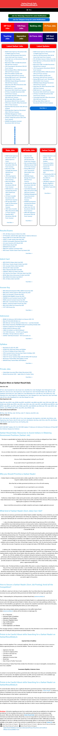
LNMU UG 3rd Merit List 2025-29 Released (13, 331)
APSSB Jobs (18, 403)
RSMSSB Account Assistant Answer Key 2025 (14, 298)
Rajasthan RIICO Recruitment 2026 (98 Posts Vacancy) (10, 216)
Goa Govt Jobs (12, 392)
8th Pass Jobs (3, 413)
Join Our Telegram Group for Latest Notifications (29, 20)
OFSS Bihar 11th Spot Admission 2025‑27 (13, 334)
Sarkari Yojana (48, 151)
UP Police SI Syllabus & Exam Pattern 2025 (13, 352)
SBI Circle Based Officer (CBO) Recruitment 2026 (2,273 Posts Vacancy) (30, 165)
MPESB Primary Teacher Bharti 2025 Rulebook (14, 361)
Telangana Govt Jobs (36, 396)
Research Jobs (6, 422)
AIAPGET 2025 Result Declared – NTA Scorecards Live (17, 336)
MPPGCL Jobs (54, 405)
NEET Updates (9, 427)
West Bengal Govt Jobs (28, 398)
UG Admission (39, 427)
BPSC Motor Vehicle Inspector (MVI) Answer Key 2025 (16, 293)
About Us (15, 727)
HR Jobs (18, 420)
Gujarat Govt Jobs (20, 392)
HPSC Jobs (23, 405)
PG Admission (47, 427)
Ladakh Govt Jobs (21, 394)
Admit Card (5, 260)
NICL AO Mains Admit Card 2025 (11, 279)
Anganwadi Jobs (31, 419)
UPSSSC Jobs (30, 408)
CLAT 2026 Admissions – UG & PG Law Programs (15, 332)
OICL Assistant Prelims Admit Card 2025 (13, 266)
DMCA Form (16, 729)
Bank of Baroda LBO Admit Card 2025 (12, 270)
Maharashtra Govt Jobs (32, 394)
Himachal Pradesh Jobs (41, 392)
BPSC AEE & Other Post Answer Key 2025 (13, 306)
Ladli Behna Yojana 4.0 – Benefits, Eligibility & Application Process (49, 184)
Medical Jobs (32, 420)
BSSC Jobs (42, 403)
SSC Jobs (2, 419)
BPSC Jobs (24, 403)
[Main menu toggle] (29, 10)
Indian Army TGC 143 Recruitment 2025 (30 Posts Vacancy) (29, 209)
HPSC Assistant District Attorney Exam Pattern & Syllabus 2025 (19, 354)
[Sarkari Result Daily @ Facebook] (9, 726)
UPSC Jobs (24, 408)
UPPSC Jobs (18, 408)
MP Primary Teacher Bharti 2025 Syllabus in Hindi (15, 359)
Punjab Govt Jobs (15, 396)
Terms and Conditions (41, 727)
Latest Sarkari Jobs (15, 47)
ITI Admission (32, 427)
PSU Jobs (50, 420)
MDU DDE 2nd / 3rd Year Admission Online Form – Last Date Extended (21, 323)
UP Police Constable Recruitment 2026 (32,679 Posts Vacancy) (11, 198)
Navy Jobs (38, 420)
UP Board (53, 427)
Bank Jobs (46, 419)
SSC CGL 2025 (17, 427)
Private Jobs (5, 370)
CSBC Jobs (54, 403)
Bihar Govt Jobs (31, 390)
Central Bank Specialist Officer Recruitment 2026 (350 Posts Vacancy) (30, 191)
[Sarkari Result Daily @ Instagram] (28, 726)
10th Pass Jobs (11, 413)
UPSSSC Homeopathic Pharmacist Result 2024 (15, 242)
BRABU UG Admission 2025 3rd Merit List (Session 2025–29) (18, 320)
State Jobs (10, 151)
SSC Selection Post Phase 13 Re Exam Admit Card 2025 (17, 274)
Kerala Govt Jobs (12, 394)
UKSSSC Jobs (3, 408)
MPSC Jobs (10, 406)
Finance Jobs (12, 420)
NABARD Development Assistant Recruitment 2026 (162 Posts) (30, 204)
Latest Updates (43, 47)
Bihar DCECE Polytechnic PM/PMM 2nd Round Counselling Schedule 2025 (21, 325)
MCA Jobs (36, 413)
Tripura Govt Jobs (46, 396)
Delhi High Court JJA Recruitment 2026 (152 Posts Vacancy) (11, 165)
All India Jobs (29, 151)
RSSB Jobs (41, 406)
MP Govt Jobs (42, 394)
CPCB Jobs (48, 403)
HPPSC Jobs (16, 405)
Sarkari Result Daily (29, 3)
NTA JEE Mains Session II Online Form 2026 (44, 59)
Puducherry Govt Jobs (5, 396)
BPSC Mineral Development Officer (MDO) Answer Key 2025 (18, 291)
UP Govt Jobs (6, 398)
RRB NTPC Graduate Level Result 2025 (12, 249)
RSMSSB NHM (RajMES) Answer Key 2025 (13, 297)
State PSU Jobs (4, 403)
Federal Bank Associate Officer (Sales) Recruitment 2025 (17, 373)
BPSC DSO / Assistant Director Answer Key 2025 (15, 302)
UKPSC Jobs (54, 406)
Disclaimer (26, 727)
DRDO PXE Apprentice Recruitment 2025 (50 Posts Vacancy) (29, 215)
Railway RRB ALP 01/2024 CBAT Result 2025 (14, 238)
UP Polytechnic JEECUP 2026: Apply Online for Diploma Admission (20, 236)
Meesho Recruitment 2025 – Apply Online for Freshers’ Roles (18, 375)
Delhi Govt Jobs (4, 392)
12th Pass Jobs (19, 413)
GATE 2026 (3, 427)
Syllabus (3, 345)
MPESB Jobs (47, 405)
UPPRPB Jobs (10, 408)
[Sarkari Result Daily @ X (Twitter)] (28, 724)
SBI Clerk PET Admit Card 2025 (11, 268)
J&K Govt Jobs (51, 392)
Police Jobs (45, 420)
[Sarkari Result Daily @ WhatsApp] (46, 724)
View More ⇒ (15, 136)
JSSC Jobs (34, 405)
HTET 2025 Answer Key (9, 308)
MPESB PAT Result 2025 (9, 247)
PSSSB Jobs (22, 406)
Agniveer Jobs (8, 419)
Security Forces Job (16, 422)
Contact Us (49, 722)
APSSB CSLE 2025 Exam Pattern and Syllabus (14, 350)
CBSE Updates (24, 427)
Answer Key (5, 288)
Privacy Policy (32, 727)
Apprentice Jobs (39, 419)
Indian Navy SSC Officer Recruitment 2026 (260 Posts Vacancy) (30, 185)
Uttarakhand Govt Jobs (16, 398)
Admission (4, 317)
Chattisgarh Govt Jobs (50, 390)
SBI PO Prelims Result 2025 (10, 245)
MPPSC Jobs (3, 406)
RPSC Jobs (28, 406)
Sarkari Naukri (46, 691)
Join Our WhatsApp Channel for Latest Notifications (29, 16)
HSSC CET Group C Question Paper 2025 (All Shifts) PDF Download (20, 357)
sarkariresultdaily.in (39, 597)
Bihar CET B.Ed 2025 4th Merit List (11, 321)
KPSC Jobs (40, 405)
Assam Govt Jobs (22, 390)
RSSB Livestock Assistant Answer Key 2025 (14, 300)
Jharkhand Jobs (4, 394)
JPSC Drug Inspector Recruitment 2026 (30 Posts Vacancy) (10, 178)
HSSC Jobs (29, 405)
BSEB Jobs (36, 403)
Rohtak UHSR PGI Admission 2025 (11, 329)
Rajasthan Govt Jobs (25, 396)
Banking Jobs (35, 26)
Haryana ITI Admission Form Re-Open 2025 (14, 327)
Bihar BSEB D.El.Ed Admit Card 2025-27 (13, 277)
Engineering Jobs (4, 420)
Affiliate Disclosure (8, 729)
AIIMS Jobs (16, 419)
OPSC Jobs (16, 406)
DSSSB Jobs (3, 405)
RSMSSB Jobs (35, 406)
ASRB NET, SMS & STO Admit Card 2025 (13, 272)
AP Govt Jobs (3, 390)
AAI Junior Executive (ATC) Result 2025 (13, 244)
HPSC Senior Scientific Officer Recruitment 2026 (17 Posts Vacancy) (11, 211)
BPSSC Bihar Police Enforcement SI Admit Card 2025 (16, 276)
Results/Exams (6, 231)
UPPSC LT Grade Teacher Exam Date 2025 (13, 240)
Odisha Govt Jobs (50, 394)
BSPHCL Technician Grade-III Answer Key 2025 (14, 304)
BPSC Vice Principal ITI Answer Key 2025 (13, 295)
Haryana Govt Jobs (30, 392)
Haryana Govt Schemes (13, 429)
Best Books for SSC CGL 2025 (10, 348)
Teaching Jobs (24, 422)
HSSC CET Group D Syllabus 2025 (11, 355)
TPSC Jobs (47, 406)
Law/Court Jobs (25, 420)
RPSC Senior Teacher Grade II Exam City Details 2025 (16, 251)
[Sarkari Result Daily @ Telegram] (9, 724)
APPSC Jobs (11, 403)
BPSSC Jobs (30, 403)
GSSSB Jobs (10, 405)
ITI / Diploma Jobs (28, 413)
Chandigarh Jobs (40, 390)
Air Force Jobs (35, 37)
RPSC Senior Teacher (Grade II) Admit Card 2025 (15, 265)
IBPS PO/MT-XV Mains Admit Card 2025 (13, 263)
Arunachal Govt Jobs (12, 390)
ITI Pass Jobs (50, 26)
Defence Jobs (52, 419)
